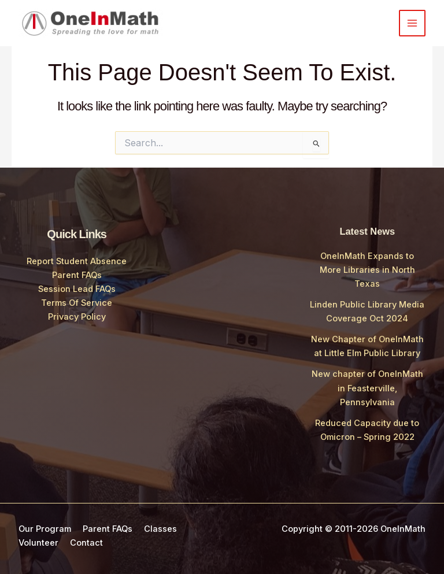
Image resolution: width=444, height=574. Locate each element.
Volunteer (38, 543)
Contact (86, 543)
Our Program (44, 529)
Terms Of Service (76, 303)
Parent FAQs (77, 275)
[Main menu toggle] (412, 23)
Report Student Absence (77, 261)
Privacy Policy (77, 317)
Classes (160, 529)
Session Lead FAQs (77, 289)
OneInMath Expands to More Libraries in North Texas (367, 270)
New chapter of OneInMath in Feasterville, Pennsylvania (367, 388)
